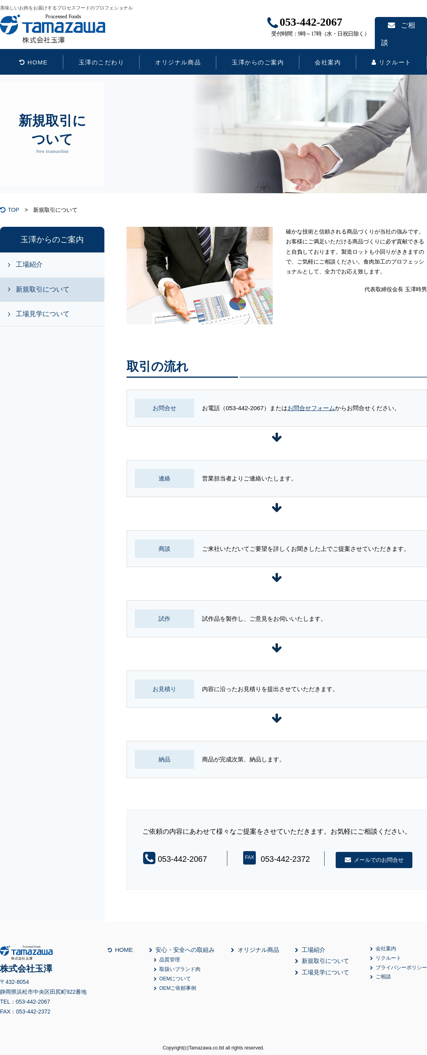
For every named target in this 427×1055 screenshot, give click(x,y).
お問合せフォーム (311, 408)
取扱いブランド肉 (177, 969)
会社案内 (328, 62)
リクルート (392, 62)
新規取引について (43, 289)
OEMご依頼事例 (175, 988)
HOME (33, 62)
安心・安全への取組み (182, 949)
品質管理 (167, 960)
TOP (13, 210)
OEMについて (172, 979)
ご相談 (399, 25)
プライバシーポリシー (398, 967)
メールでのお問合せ (374, 860)
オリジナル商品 (178, 62)
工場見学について (43, 314)
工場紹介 (29, 264)
